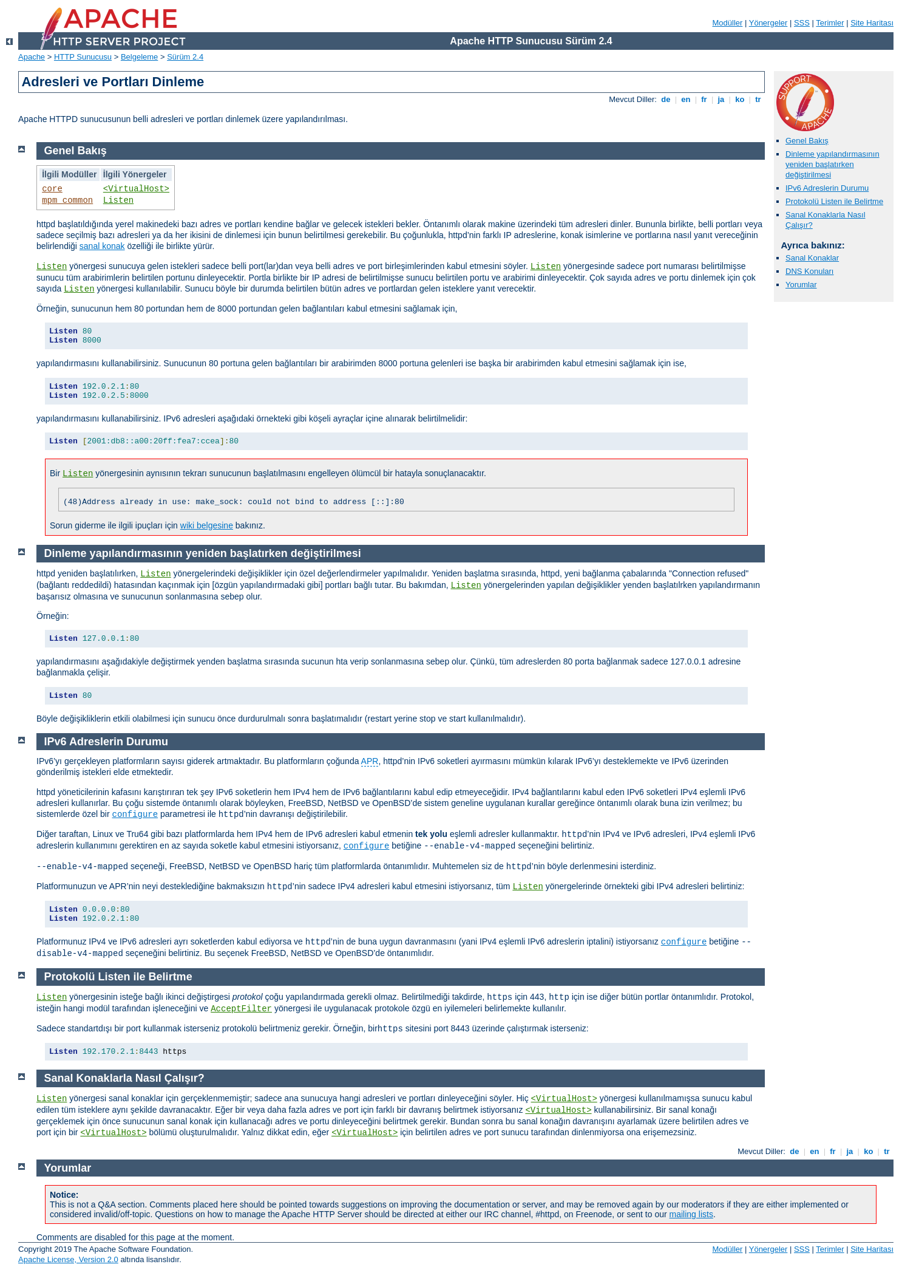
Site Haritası (872, 22)
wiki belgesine (206, 525)
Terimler (830, 22)
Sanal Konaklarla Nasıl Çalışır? (124, 1078)
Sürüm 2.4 (185, 56)
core (52, 189)
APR (370, 761)
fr (704, 99)
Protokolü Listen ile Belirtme (834, 201)
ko (740, 99)
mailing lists (691, 1214)
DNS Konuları (809, 271)
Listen (118, 200)
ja (721, 99)
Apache (31, 56)
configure (135, 814)
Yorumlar (801, 284)
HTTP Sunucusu (83, 56)
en (686, 99)
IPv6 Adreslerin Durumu (827, 188)
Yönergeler (768, 22)
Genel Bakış (807, 140)
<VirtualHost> (136, 189)
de (666, 99)
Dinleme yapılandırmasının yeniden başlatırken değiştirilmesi (832, 164)
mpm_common (67, 200)
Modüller (728, 22)
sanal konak (102, 246)
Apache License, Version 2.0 (68, 1259)
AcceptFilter (241, 1009)
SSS (802, 22)
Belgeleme (139, 56)
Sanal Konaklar (812, 257)
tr (758, 99)
